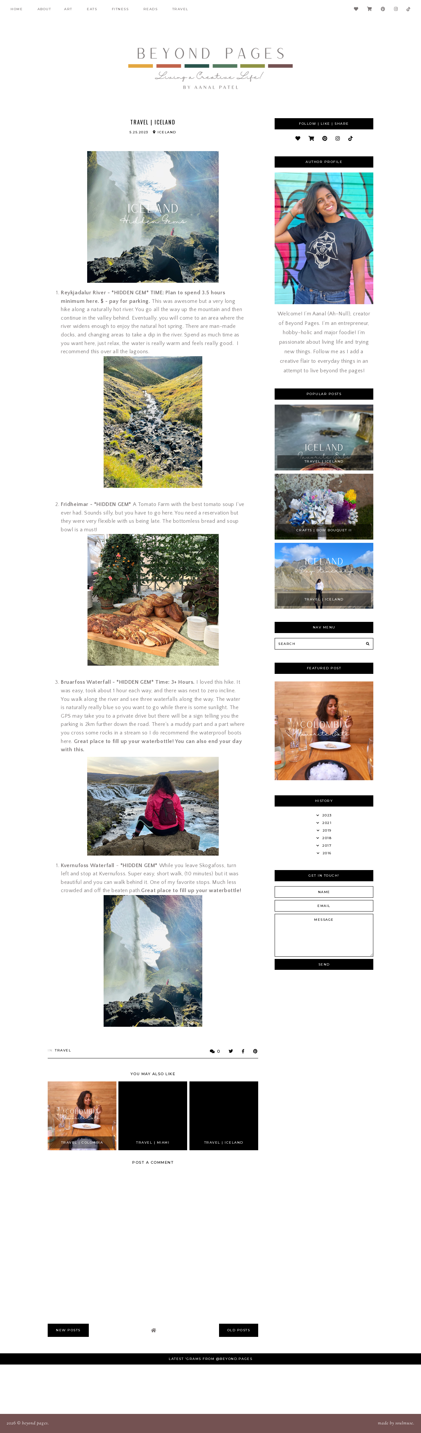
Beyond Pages (35, 1423)
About (44, 9)
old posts (238, 1330)
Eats (92, 9)
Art (68, 9)
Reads (150, 9)
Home (17, 9)
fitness (120, 9)
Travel (180, 9)
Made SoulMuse (395, 1423)
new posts (68, 1330)
